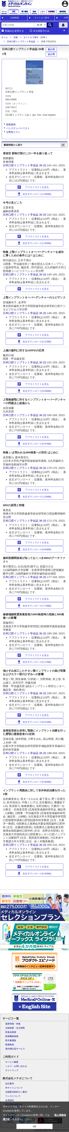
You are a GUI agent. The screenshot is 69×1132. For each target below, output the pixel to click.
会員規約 (9, 1100)
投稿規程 (11, 124)
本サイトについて (14, 1087)
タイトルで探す (42, 17)
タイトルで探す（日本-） (35, 37)
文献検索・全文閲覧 (15, 1028)
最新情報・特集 (13, 1023)
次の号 (51, 54)
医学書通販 (10, 1040)
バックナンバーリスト (18, 128)
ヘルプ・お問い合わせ (16, 1066)
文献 (15, 37)
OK (34, 1126)
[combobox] (17, 25)
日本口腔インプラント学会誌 (21, 41)
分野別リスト (13, 132)
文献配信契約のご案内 (16, 1092)
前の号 (51, 49)
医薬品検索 (10, 1032)
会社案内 (9, 1083)
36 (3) (43, 165)
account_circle (65, 4)
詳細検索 (14, 17)
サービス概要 (11, 1062)
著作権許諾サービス (15, 1049)
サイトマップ (11, 1070)
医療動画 (9, 1044)
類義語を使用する (14, 31)
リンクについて (13, 1096)
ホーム (4, 37)
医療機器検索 (11, 1036)
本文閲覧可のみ (41, 31)
